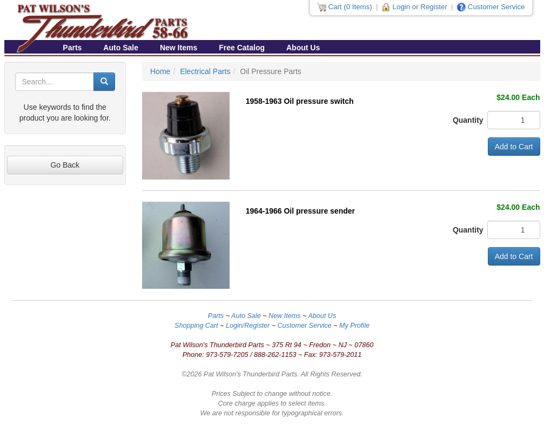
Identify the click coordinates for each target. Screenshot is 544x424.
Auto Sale (120, 47)
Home (160, 71)
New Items (178, 47)
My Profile (354, 325)
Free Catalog (242, 47)
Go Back (64, 165)
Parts (72, 47)
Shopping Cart (196, 325)
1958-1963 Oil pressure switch (300, 101)
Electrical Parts (205, 71)
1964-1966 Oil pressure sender (300, 211)
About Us (303, 47)
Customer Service (305, 325)
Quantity (462, 120)
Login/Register (248, 325)
